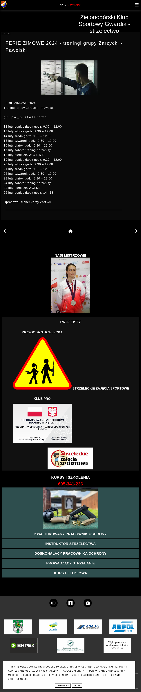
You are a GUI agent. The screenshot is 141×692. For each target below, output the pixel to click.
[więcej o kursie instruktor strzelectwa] (70, 544)
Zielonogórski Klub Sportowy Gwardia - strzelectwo (104, 24)
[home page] (70, 231)
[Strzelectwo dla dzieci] (70, 459)
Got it (77, 685)
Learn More (63, 685)
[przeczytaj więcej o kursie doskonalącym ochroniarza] (70, 554)
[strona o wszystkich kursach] (70, 483)
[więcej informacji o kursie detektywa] (70, 573)
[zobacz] (70, 648)
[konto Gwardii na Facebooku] (70, 603)
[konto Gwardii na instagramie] (53, 603)
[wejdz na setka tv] (88, 603)
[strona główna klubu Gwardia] (3, 7)
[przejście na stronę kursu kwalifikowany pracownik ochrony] (70, 534)
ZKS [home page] (70, 5)
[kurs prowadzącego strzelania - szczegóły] (70, 563)
